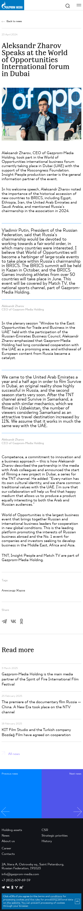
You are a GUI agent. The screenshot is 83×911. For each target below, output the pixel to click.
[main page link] (12, 5)
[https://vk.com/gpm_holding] (8, 887)
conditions (56, 896)
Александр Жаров (13, 590)
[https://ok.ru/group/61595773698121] (12, 887)
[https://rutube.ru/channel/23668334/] (21, 887)
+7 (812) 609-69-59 (16, 880)
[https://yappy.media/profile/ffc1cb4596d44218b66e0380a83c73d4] (16, 887)
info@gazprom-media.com (20, 874)
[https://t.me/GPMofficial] (3, 887)
